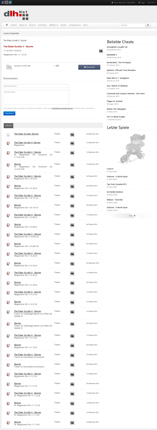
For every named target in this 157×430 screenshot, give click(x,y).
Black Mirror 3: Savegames (118, 78)
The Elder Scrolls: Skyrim (26, 134)
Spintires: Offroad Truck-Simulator (121, 70)
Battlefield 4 (112, 55)
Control (110, 169)
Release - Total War (115, 200)
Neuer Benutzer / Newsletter (123, 3)
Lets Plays (42, 25)
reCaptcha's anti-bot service (62, 108)
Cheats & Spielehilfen (11, 33)
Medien (53, 25)
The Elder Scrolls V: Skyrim (15, 40)
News (22, 25)
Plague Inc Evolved (114, 101)
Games (14, 25)
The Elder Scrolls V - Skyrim (27, 152)
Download (89, 67)
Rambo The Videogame (116, 109)
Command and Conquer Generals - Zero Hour (126, 93)
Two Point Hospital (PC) (117, 184)
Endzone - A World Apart (117, 176)
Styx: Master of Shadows (117, 86)
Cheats (63, 25)
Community (74, 25)
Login (141, 3)
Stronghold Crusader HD (117, 47)
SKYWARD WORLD (115, 192)
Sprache (152, 3)
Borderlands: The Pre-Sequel (119, 62)
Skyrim (17, 164)
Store (85, 25)
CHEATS (8, 125)
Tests (32, 25)
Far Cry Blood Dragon (116, 117)
